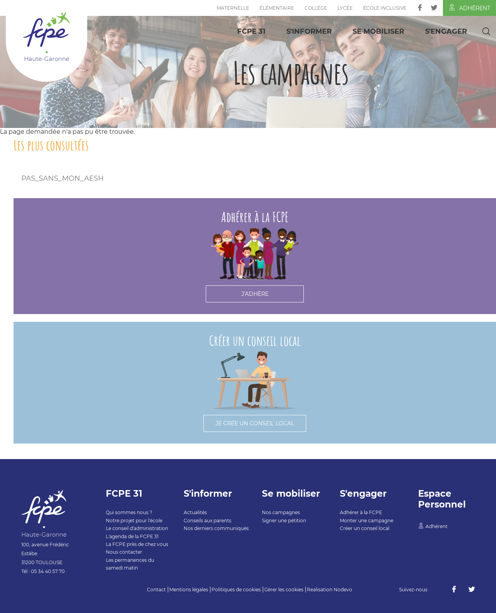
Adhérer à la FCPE (361, 512)
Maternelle (233, 8)
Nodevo (343, 589)
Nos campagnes (281, 512)
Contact (156, 589)
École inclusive (384, 8)
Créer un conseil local (364, 528)
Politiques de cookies (236, 589)
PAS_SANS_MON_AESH (62, 178)
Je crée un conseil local (254, 423)
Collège (316, 8)
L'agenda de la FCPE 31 (132, 536)
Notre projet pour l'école (134, 520)
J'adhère (255, 293)
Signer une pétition (284, 520)
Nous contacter (124, 552)
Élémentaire (277, 8)
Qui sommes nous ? (129, 512)
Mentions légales (188, 589)
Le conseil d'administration (137, 528)
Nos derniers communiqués (216, 528)
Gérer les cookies (283, 589)
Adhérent (469, 8)
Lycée (345, 8)
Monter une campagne (366, 520)
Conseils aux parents (207, 520)
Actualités (195, 512)
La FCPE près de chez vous (137, 544)
